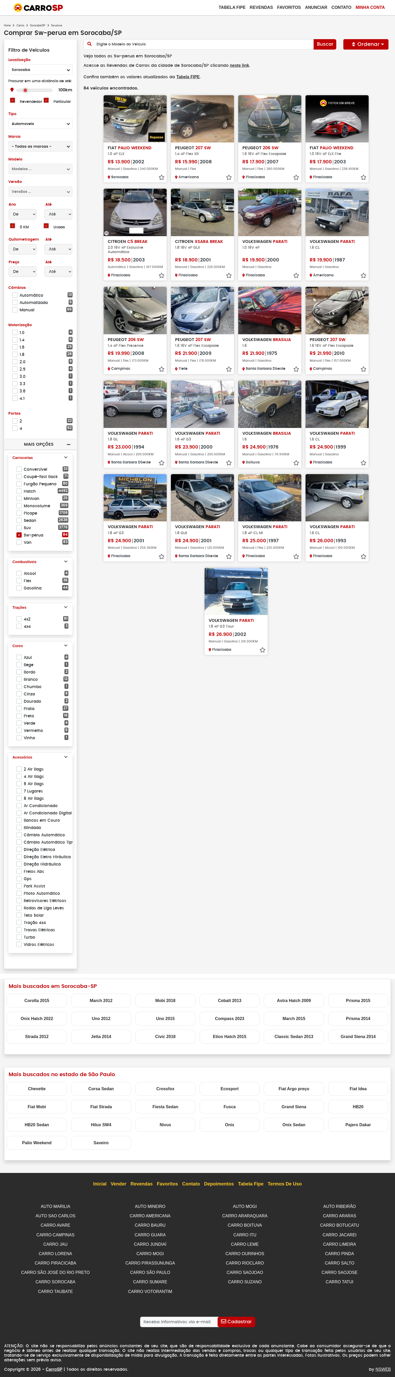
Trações (19, 608)
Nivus (165, 1125)
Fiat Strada (101, 1107)
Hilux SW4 (101, 1125)
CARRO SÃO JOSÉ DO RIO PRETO (55, 1270)
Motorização (20, 325)
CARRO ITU (245, 1234)
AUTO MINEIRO (150, 1206)
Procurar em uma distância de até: (40, 81)
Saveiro (101, 1143)
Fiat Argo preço (294, 1089)
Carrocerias (23, 458)
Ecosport (229, 1089)
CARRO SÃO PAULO (150, 1270)
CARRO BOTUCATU (339, 1225)
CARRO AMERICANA (150, 1215)
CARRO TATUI (340, 1280)
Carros (20, 25)
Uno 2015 (165, 1018)
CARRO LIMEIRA (339, 1243)
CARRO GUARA (150, 1234)
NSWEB (383, 1362)
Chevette (37, 1089)
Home (7, 25)
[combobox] (40, 69)
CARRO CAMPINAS (56, 1234)
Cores (18, 646)
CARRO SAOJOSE (340, 1270)
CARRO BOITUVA (245, 1225)
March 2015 (294, 1018)
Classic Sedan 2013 (293, 1036)
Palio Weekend (37, 1143)
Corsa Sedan (101, 1089)
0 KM (24, 227)
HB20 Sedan (37, 1125)
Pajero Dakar (358, 1125)
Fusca (230, 1107)
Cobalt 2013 (229, 1000)
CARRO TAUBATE (55, 1289)
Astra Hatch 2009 (294, 1000)
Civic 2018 (165, 1036)
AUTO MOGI (245, 1206)
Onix (229, 1125)
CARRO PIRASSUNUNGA (150, 1261)
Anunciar (316, 7)
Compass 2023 (229, 1018)
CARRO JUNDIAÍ (150, 1243)
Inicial (99, 1184)
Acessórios (22, 757)
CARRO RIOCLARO (245, 1261)
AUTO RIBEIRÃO (339, 1206)
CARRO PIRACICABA (55, 1261)
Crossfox (165, 1089)
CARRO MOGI (150, 1252)
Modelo (15, 159)
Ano (12, 204)
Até (48, 204)
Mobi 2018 (165, 1000)
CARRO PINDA (339, 1252)
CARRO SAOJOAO (245, 1270)
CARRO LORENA (55, 1252)
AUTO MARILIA (55, 1206)
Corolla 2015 (37, 1000)
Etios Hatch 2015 (229, 1036)
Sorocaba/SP (37, 25)
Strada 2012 (37, 1036)
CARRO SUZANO (245, 1280)
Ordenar (366, 44)
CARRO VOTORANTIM (150, 1289)
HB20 (358, 1107)
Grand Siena (294, 1107)
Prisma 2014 (358, 1018)
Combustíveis (25, 562)
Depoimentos (219, 1184)
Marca (14, 137)
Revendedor (31, 102)
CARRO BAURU (150, 1225)
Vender (118, 1184)
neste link (235, 65)
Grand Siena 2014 (358, 1036)
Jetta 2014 (101, 1036)
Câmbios (16, 288)
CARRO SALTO (339, 1261)
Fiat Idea (358, 1089)
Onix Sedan (293, 1125)
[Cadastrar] (236, 1319)
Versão (15, 182)
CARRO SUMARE (150, 1280)
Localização (19, 60)
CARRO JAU (55, 1243)
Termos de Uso (285, 1184)
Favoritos (289, 7)
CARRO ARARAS (339, 1215)
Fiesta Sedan (165, 1107)
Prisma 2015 (358, 1000)
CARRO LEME (245, 1243)
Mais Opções (38, 444)
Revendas (261, 7)
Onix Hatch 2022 (37, 1018)
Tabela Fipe (232, 7)
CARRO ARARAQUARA (244, 1215)
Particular (62, 102)
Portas (14, 414)
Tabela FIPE (185, 76)
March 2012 (101, 1000)
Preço (14, 262)
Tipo (12, 114)
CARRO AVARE (55, 1225)
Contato (341, 7)
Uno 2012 (101, 1018)
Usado (59, 227)
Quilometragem (24, 239)
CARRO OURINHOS (244, 1252)
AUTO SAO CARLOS (55, 1215)
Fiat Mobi (37, 1107)
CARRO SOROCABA (55, 1280)
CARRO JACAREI (340, 1234)
